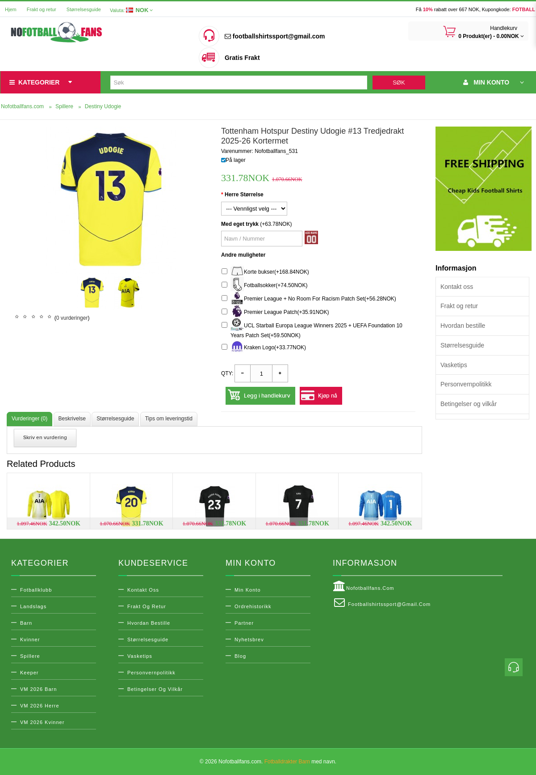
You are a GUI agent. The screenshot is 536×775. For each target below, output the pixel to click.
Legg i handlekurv (267, 395)
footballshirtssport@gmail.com (275, 36)
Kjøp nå (327, 395)
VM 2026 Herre (39, 705)
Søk (399, 82)
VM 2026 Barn (38, 689)
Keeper (29, 672)
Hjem (11, 9)
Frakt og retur (41, 9)
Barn (26, 623)
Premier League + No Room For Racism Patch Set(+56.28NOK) (309, 299)
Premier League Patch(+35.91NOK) (275, 312)
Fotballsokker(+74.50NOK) (264, 285)
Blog (240, 656)
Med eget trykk (240, 224)
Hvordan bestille (462, 325)
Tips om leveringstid (169, 418)
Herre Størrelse (244, 194)
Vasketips (453, 364)
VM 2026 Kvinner (42, 722)
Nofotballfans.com (363, 586)
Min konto (247, 590)
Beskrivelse (72, 418)
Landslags (33, 606)
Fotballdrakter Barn (287, 761)
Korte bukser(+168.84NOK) (265, 272)
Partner (244, 623)
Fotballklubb (36, 590)
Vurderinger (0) (29, 418)
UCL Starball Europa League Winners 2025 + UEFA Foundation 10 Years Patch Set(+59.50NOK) (312, 329)
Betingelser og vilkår (468, 403)
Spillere (30, 656)
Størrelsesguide (84, 9)
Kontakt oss (456, 286)
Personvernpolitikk (465, 384)
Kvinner (30, 639)
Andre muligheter (243, 255)
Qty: (227, 373)
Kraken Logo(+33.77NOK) (264, 347)
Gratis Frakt (242, 57)
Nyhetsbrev (249, 639)
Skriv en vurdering (45, 437)
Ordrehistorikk (252, 606)
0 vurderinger (72, 318)
